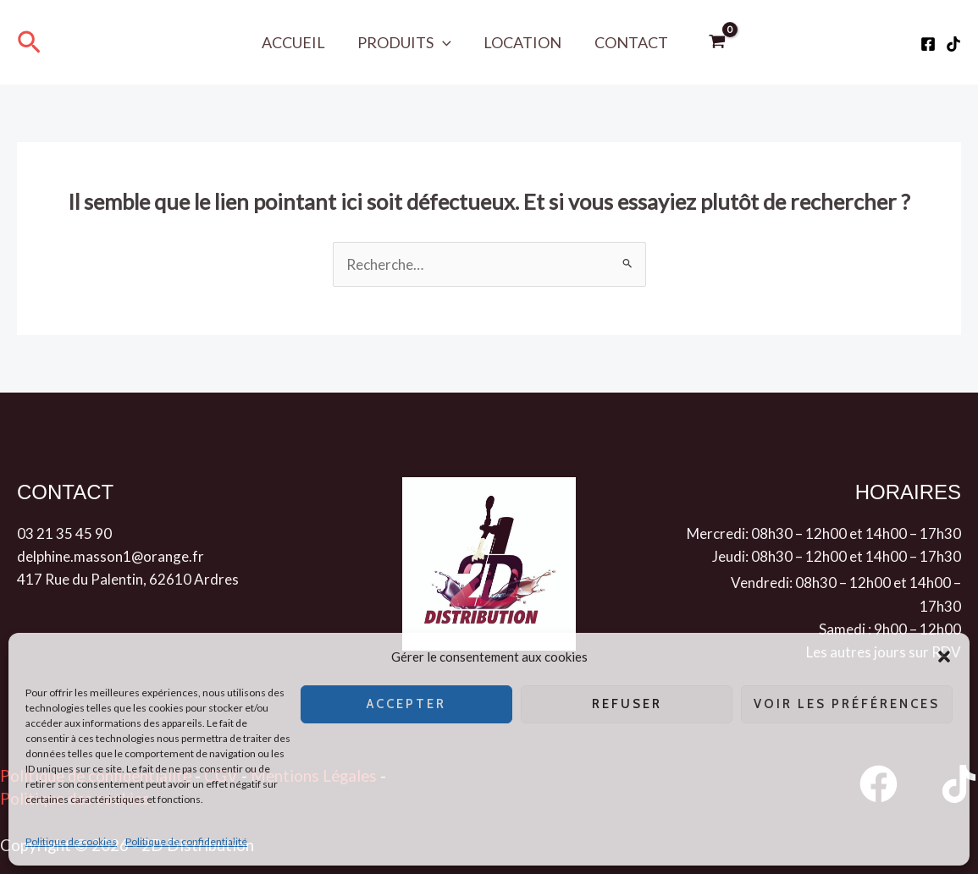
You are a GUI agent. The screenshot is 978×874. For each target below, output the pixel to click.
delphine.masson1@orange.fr (111, 556)
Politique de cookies (71, 841)
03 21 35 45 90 (64, 533)
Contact (628, 42)
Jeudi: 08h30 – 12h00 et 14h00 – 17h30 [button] (836, 556)
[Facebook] (928, 44)
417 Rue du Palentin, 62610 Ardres (128, 579)
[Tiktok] (953, 44)
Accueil (296, 42)
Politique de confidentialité (186, 841)
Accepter (406, 704)
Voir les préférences (847, 704)
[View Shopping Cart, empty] (713, 42)
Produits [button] (405, 42)
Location (522, 42)
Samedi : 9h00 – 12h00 (890, 629)
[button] (944, 656)
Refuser (627, 704)
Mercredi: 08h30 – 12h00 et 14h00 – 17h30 (824, 533)
